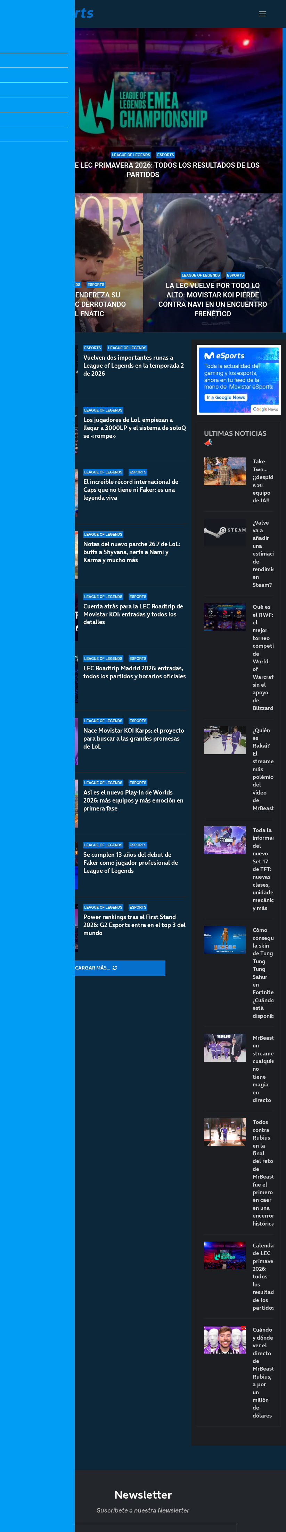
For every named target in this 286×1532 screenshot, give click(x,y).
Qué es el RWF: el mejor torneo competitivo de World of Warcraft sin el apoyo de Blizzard (263, 657)
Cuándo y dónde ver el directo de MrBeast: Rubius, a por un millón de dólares (263, 1372)
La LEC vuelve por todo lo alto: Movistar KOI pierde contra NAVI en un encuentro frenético (212, 299)
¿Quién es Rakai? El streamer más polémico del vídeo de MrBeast (263, 769)
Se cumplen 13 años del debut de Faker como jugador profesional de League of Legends (130, 872)
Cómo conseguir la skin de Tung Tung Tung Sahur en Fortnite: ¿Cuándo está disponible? (263, 972)
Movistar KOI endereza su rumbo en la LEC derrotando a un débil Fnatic (73, 304)
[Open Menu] (262, 13)
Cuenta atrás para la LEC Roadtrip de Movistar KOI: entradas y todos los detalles (133, 614)
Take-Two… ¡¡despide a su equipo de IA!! (263, 480)
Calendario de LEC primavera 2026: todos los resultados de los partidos (143, 170)
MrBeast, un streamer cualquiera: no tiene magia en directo (263, 1069)
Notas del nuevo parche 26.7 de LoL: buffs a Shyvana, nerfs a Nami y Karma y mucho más (131, 552)
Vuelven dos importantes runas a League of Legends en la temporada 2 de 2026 (133, 365)
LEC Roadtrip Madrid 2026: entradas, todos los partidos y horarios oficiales (134, 673)
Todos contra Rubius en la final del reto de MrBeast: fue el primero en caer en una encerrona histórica (263, 1172)
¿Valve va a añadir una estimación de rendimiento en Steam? (263, 554)
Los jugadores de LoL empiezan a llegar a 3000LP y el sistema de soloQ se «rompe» (134, 428)
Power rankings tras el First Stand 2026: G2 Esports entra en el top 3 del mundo (134, 927)
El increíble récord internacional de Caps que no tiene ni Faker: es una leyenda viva (130, 490)
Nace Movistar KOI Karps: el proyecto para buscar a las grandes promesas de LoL (133, 745)
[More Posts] (95, 968)
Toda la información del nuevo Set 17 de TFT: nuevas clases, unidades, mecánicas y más (263, 869)
